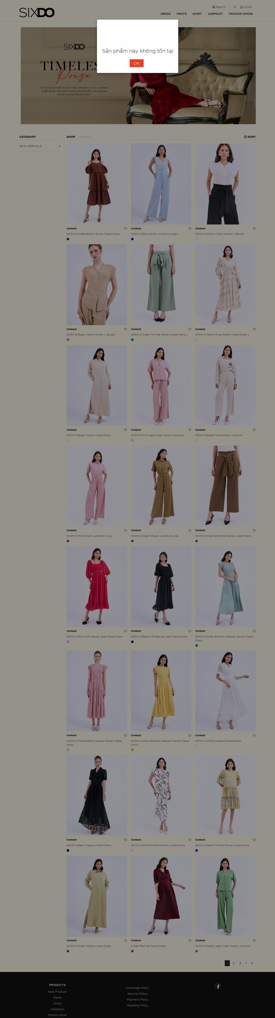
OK (137, 63)
